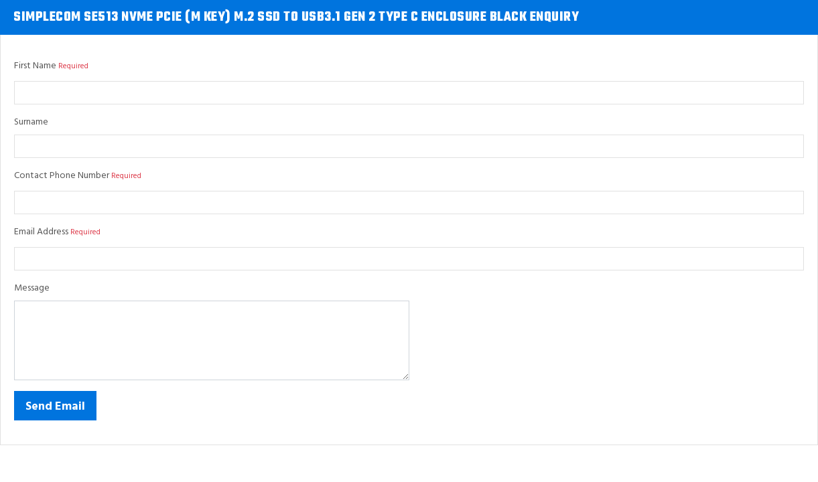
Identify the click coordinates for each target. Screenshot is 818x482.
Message (32, 288)
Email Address (41, 232)
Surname (31, 122)
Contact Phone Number (61, 176)
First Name (35, 66)
